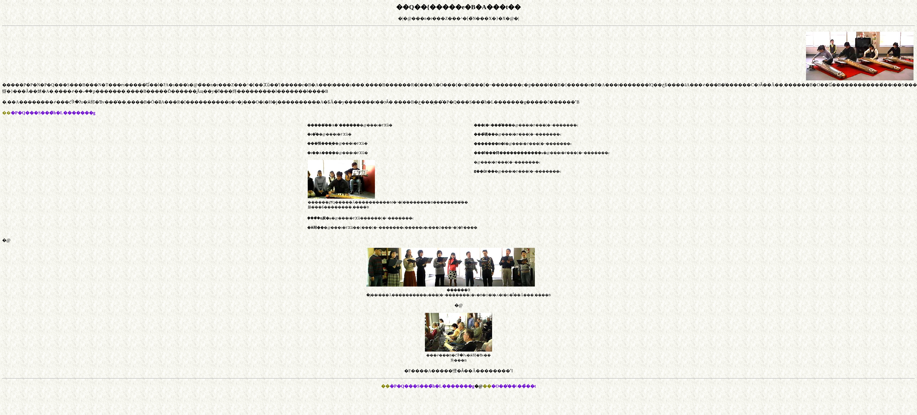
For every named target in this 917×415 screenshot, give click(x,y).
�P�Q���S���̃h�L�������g (432, 386)
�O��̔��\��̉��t (513, 386)
